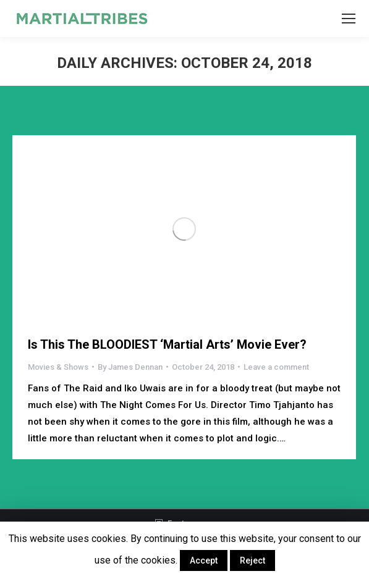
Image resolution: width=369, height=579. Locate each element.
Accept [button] (204, 560)
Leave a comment (276, 367)
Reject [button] (252, 560)
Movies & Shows (58, 367)
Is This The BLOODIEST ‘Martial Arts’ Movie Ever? (167, 344)
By (130, 367)
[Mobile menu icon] (349, 18)
